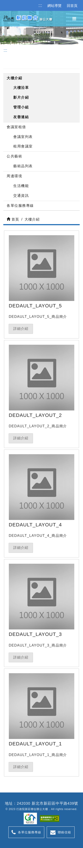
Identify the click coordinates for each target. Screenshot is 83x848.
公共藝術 (14, 156)
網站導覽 (54, 6)
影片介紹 (21, 97)
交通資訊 (21, 195)
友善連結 (21, 117)
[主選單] (74, 19)
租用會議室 (23, 146)
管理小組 (21, 107)
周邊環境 (14, 176)
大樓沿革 (21, 88)
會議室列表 (23, 137)
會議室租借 (16, 127)
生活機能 (21, 186)
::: (40, 5)
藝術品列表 (23, 166)
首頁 (13, 219)
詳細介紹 (20, 328)
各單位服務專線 (20, 205)
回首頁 (72, 6)
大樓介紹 (14, 78)
